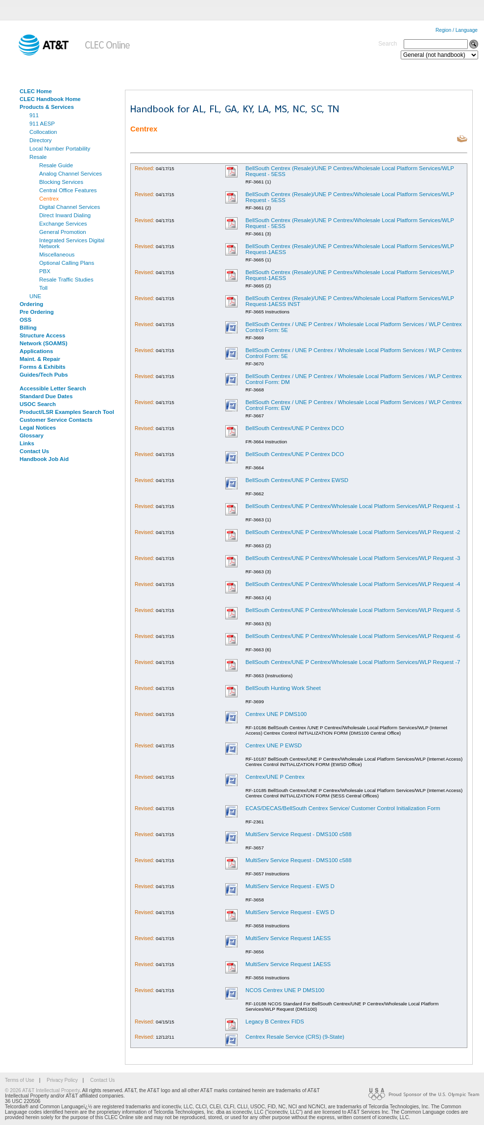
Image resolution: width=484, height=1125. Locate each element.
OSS (25, 320)
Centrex (49, 199)
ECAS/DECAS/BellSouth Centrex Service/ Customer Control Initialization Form (342, 808)
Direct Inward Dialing (65, 215)
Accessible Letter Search (53, 388)
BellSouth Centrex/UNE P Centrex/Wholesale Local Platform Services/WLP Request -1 (352, 506)
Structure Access (42, 335)
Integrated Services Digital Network (71, 243)
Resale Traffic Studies (66, 279)
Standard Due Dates (46, 396)
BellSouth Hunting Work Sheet (283, 688)
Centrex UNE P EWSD (273, 745)
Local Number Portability (59, 149)
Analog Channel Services (70, 174)
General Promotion (62, 232)
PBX (44, 271)
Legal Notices (38, 428)
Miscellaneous (56, 254)
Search (387, 43)
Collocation (43, 132)
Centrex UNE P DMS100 (276, 714)
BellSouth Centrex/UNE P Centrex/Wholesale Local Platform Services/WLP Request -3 (352, 558)
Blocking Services (61, 182)
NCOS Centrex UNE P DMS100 (284, 990)
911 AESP (42, 124)
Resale (38, 157)
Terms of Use (19, 1080)
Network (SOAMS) (43, 343)
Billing (28, 328)
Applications (36, 351)
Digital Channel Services (69, 207)
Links (27, 443)
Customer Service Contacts (56, 420)
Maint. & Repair (40, 359)
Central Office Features (68, 190)
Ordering (31, 304)
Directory (40, 140)
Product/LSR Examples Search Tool (67, 412)
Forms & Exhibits (43, 367)
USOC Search (38, 404)
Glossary (32, 435)
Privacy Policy (62, 1080)
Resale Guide (56, 165)
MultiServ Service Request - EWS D (290, 886)
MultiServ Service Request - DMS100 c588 (298, 834)
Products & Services (47, 107)
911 (34, 115)
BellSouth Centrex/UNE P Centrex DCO (294, 428)
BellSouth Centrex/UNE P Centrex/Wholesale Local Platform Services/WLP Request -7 (352, 662)
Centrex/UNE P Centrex (275, 777)
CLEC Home (36, 91)
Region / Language (457, 30)
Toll (43, 288)
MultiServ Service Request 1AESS (288, 938)
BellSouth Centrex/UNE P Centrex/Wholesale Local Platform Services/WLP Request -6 (352, 636)
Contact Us (34, 451)
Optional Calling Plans (66, 263)
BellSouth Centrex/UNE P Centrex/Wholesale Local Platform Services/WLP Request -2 (352, 532)
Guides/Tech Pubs (44, 375)
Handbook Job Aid (44, 459)
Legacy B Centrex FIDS (274, 1021)
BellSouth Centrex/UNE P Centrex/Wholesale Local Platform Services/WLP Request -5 (352, 610)
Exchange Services (63, 224)
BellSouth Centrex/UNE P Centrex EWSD (296, 480)
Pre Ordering (37, 312)
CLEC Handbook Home (50, 99)
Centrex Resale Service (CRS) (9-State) (294, 1037)
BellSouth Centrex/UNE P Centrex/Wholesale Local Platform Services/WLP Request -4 (352, 584)
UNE (35, 296)
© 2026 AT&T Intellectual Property (42, 1090)
